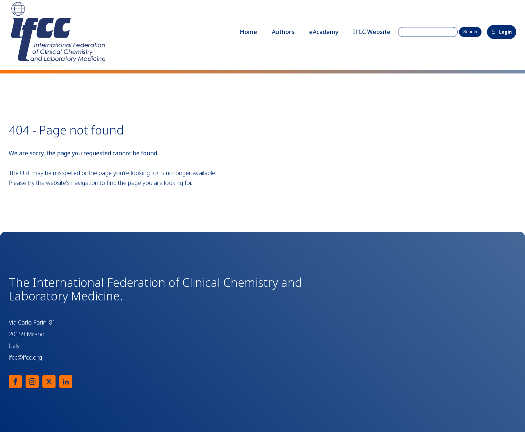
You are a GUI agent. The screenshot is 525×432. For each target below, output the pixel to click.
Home (248, 32)
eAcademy (323, 32)
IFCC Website (372, 32)
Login (501, 32)
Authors (283, 32)
